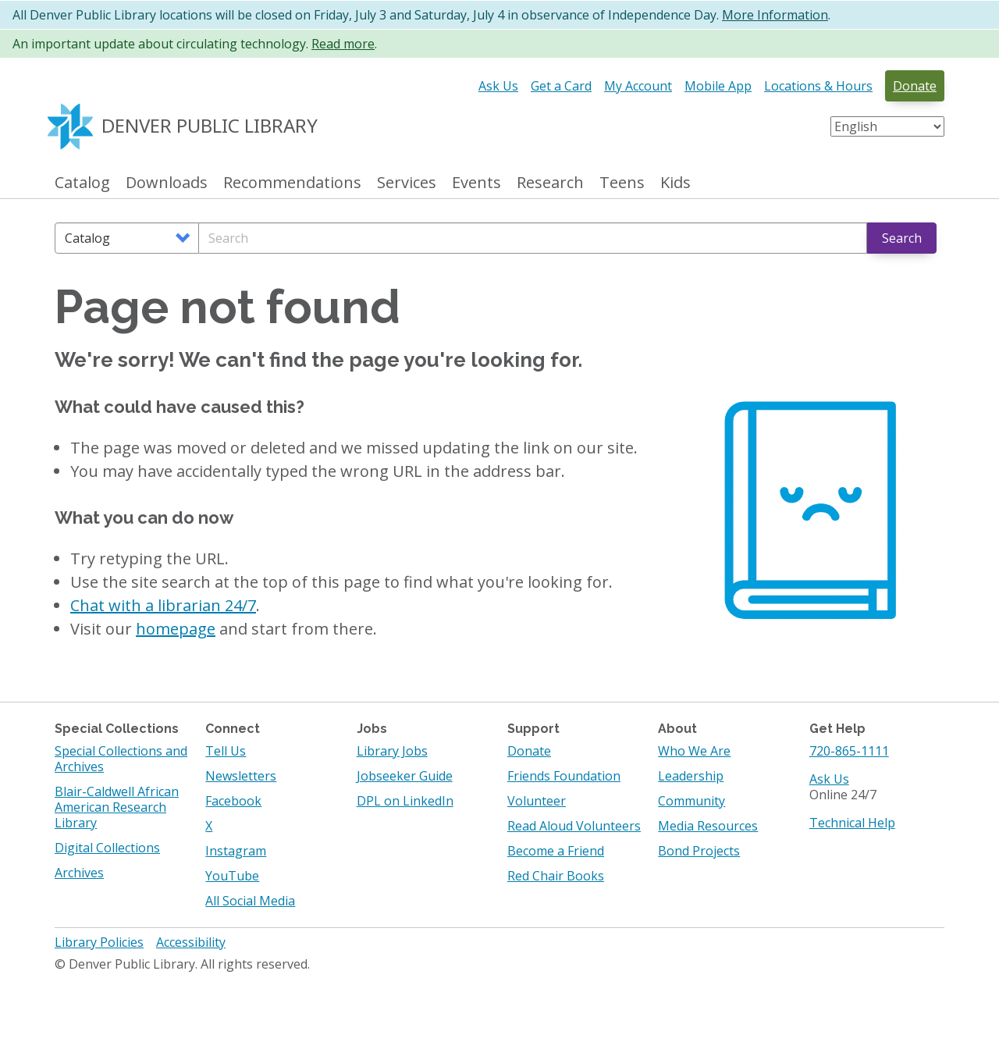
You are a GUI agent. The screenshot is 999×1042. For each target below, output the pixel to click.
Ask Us (498, 86)
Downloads (167, 183)
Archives (79, 872)
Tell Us (225, 750)
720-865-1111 (849, 750)
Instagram (235, 850)
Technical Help (852, 822)
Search (902, 238)
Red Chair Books (555, 875)
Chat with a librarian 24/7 (163, 605)
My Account (638, 86)
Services (406, 183)
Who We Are (694, 750)
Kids (675, 183)
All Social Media (250, 900)
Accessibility (191, 942)
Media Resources (708, 825)
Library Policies (99, 942)
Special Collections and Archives (121, 758)
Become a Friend (555, 850)
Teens (622, 183)
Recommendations (292, 183)
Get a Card (561, 86)
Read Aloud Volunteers (574, 825)
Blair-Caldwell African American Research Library (117, 807)
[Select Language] (887, 126)
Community (691, 800)
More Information (775, 14)
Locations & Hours (818, 86)
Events (476, 183)
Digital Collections (107, 847)
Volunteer (536, 800)
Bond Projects (699, 850)
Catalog (82, 183)
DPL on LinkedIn (405, 800)
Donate (915, 86)
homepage (175, 628)
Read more (343, 43)
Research (550, 183)
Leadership (690, 775)
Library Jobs (392, 750)
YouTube (232, 875)
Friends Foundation (563, 775)
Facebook (233, 800)
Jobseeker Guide (405, 775)
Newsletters (240, 775)
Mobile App (718, 86)
